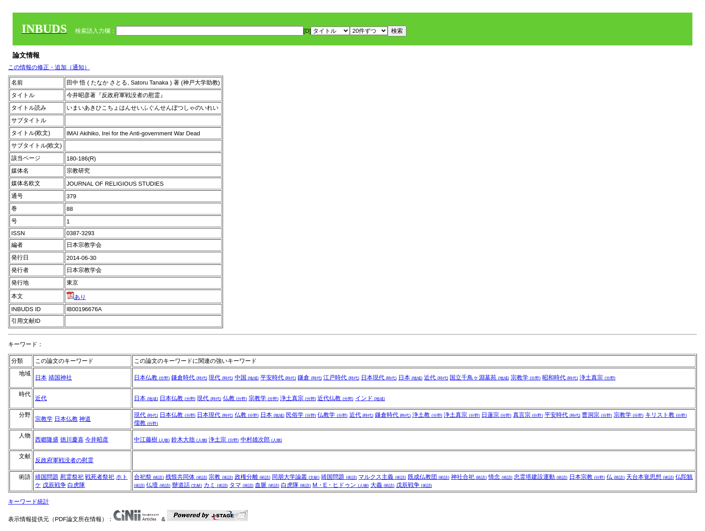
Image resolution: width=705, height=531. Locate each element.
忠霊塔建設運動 (540, 476)
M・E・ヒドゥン (340, 485)
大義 (382, 485)
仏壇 (158, 485)
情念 (500, 476)
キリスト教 (666, 414)
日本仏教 (152, 377)
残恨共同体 (186, 476)
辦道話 (187, 485)
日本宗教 (587, 476)
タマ (241, 485)
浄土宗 (224, 439)
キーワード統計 (28, 501)
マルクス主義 (382, 476)
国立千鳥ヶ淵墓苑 (479, 377)
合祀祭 (149, 476)
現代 (221, 377)
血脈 (267, 485)
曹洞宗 (597, 414)
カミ (216, 485)
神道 (85, 418)
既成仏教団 (429, 476)
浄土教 (427, 414)
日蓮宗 (497, 414)
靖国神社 (60, 377)
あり (76, 297)
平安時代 (278, 377)
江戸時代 (341, 377)
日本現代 (379, 377)
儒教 (146, 422)
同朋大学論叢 (296, 476)
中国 (247, 377)
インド (370, 398)
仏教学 (332, 414)
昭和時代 (560, 377)
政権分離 (253, 476)
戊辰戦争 (54, 485)
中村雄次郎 (261, 439)
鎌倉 (310, 377)
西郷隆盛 (46, 439)
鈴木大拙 (189, 439)
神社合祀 (469, 476)
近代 (436, 377)
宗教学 (526, 377)
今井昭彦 (96, 439)
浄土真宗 (598, 377)
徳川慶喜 (72, 439)
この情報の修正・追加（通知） (49, 67)
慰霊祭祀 (72, 476)
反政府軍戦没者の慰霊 (64, 460)
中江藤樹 (152, 439)
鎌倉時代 (189, 377)
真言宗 (528, 414)
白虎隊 (76, 485)
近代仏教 (335, 398)
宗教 (221, 476)
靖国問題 (46, 476)
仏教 (235, 398)
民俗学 (301, 414)
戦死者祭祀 (99, 476)
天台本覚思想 (650, 476)
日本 (41, 377)
